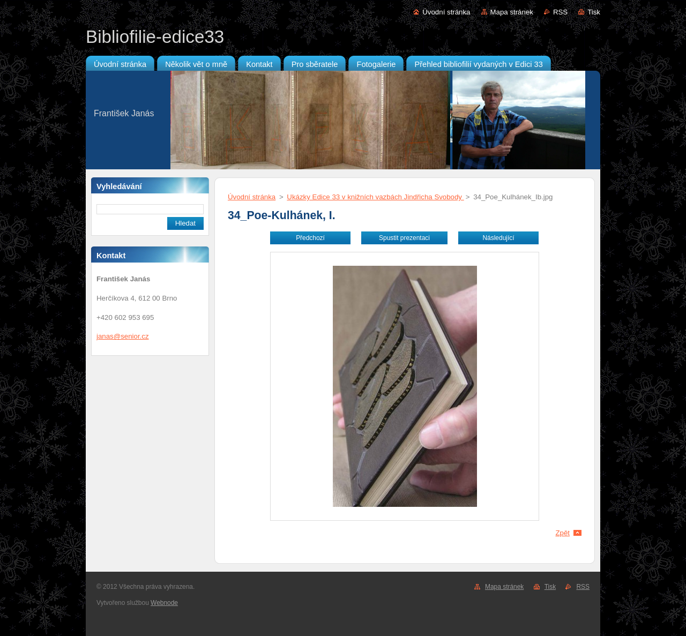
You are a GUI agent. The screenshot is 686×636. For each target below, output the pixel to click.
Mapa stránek (511, 12)
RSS (560, 12)
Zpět (562, 533)
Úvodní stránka (446, 12)
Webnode (164, 603)
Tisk (593, 12)
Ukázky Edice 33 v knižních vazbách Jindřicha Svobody (375, 197)
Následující (498, 238)
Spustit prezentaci (404, 238)
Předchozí (310, 238)
